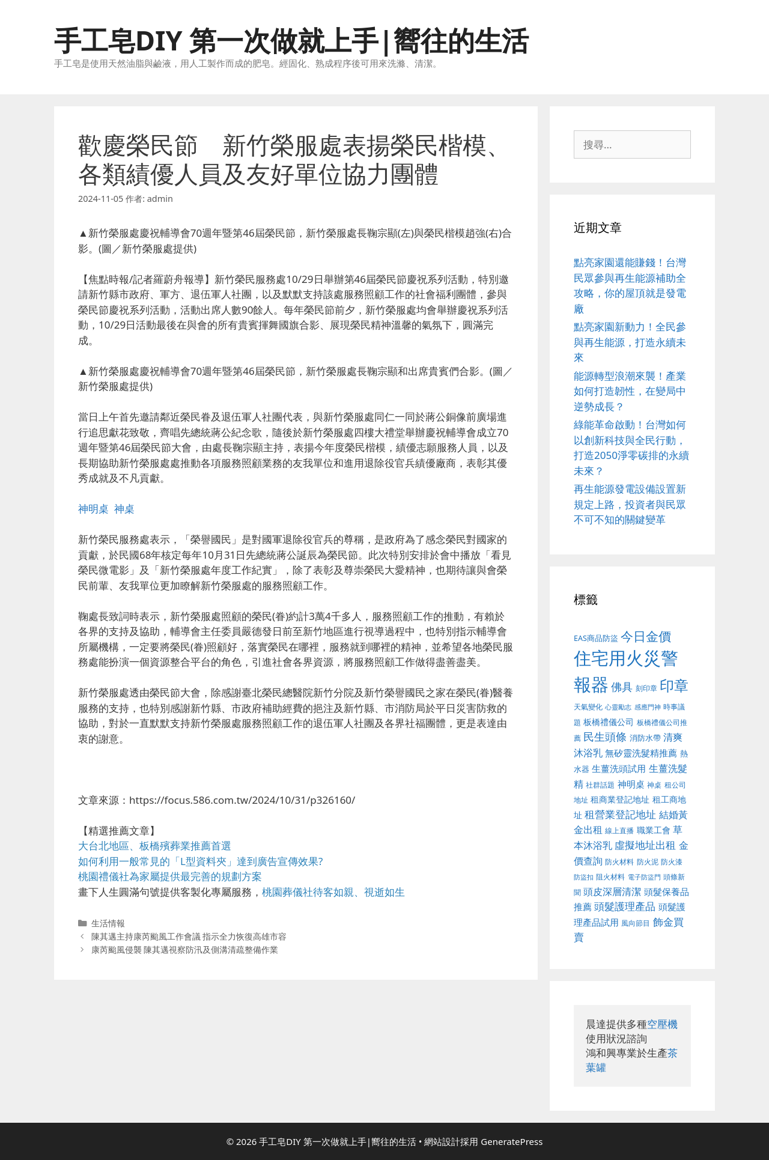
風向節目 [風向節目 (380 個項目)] (635, 923)
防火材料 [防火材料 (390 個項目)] (619, 862)
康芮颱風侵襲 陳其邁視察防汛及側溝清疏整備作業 (185, 949)
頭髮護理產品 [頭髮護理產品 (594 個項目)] (624, 906)
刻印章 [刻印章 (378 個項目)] (646, 688)
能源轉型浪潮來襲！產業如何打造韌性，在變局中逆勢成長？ (630, 391)
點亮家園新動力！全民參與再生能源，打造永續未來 (630, 342)
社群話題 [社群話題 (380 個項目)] (600, 784)
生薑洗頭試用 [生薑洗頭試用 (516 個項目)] (619, 768)
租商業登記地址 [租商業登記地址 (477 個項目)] (620, 799)
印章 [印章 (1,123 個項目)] (674, 685)
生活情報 (108, 923)
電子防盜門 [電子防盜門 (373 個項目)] (644, 876)
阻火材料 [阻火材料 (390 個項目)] (610, 877)
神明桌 (93, 508)
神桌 (124, 508)
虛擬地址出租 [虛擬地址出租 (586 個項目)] (645, 845)
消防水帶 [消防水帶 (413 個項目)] (645, 737)
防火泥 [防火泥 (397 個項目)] (647, 862)
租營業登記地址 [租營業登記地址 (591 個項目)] (620, 814)
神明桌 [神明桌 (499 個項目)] (631, 784)
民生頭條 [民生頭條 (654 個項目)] (605, 736)
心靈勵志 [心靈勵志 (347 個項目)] (618, 707)
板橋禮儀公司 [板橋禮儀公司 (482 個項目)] (608, 721)
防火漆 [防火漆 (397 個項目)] (671, 862)
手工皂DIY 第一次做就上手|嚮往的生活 (291, 40)
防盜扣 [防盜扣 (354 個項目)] (584, 876)
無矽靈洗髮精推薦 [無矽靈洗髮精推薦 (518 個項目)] (641, 753)
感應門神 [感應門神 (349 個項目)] (647, 707)
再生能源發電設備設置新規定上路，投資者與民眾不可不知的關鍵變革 (630, 504)
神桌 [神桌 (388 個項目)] (654, 785)
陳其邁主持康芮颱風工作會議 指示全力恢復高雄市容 (189, 936)
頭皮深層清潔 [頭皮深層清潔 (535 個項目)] (612, 891)
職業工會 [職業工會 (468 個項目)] (653, 830)
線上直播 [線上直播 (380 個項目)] (619, 830)
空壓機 (662, 1024)
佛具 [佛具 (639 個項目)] (622, 686)
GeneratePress (512, 1141)
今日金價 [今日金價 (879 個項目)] (646, 636)
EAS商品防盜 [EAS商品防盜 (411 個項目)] (596, 638)
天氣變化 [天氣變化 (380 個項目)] (588, 706)
